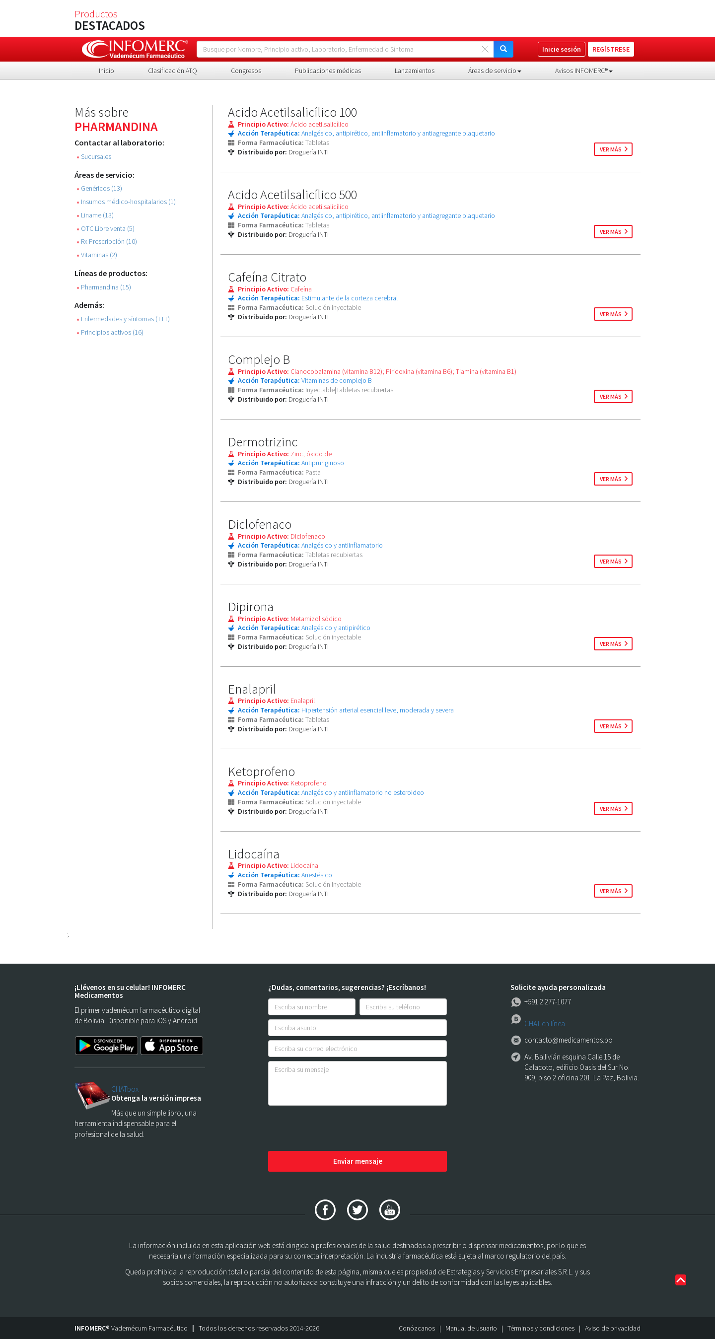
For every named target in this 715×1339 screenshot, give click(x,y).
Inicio (106, 70)
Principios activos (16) (109, 332)
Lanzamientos (414, 70)
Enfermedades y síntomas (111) (123, 319)
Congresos (246, 70)
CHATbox (125, 1089)
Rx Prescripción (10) (106, 241)
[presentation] (343, 1129)
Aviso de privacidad (613, 1328)
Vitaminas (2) (96, 255)
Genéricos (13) (99, 188)
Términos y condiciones (540, 1328)
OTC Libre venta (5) (105, 228)
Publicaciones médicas (328, 70)
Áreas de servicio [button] (494, 70)
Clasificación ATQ (172, 70)
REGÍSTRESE (611, 49)
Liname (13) (95, 215)
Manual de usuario (471, 1328)
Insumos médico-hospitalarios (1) (126, 202)
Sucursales (93, 156)
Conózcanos (417, 1328)
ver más (611, 149)
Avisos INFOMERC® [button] (584, 70)
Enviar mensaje (357, 1161)
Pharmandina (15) (103, 287)
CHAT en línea (544, 1023)
